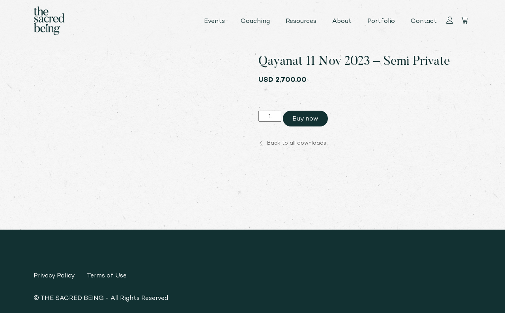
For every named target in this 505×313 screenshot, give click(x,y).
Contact (424, 21)
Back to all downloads (292, 142)
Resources (301, 21)
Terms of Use (107, 275)
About (342, 21)
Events (214, 21)
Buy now (305, 118)
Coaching (255, 21)
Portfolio (381, 21)
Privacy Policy (54, 275)
